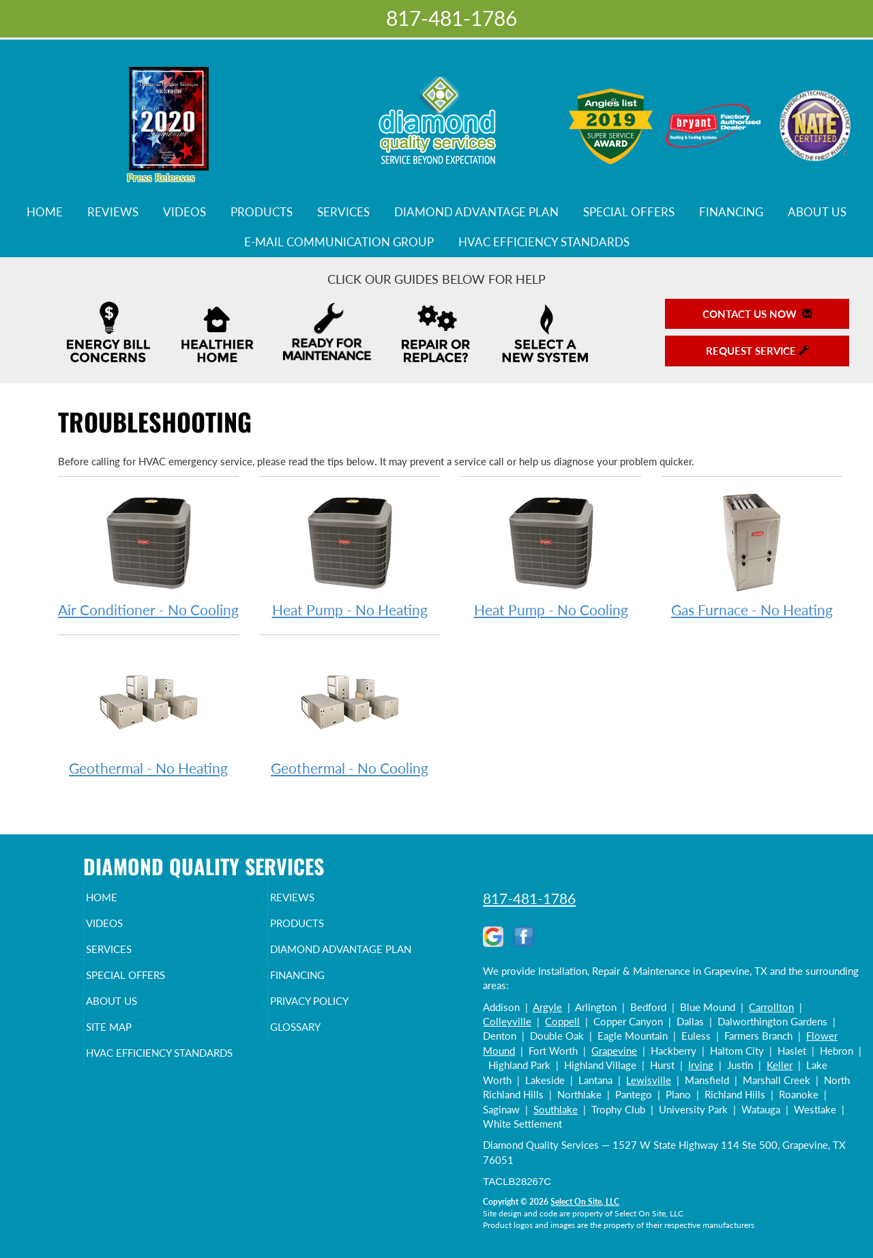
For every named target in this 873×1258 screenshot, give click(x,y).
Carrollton (771, 1007)
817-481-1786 (529, 898)
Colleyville (507, 1021)
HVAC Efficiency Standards (544, 242)
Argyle (547, 1007)
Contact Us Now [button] (757, 314)
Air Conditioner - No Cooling (148, 554)
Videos (184, 212)
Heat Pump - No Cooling (550, 554)
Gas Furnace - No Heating (752, 554)
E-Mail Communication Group (339, 242)
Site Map (132, 1056)
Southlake (555, 1109)
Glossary (318, 1056)
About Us (817, 212)
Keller (780, 1065)
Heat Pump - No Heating (349, 554)
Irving (700, 1065)
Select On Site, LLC (584, 1202)
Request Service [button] (757, 351)
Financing (731, 212)
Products (262, 212)
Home (45, 212)
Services (343, 212)
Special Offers (629, 212)
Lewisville (648, 1080)
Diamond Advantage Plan (476, 212)
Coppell (562, 1021)
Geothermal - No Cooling (349, 712)
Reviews (112, 212)
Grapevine (614, 1050)
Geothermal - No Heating (148, 712)
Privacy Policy (335, 1028)
